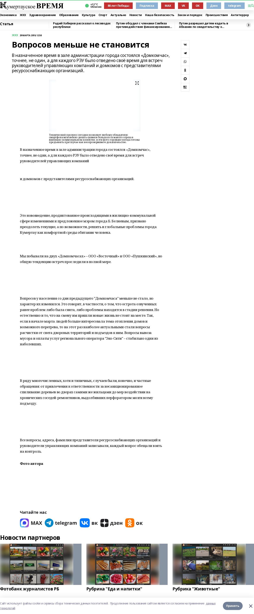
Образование (69, 15)
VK (183, 6)
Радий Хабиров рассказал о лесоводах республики (81, 25)
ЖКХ (23, 15)
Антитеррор (240, 15)
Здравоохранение (42, 15)
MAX (168, 6)
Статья (6, 24)
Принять (232, 606)
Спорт (103, 15)
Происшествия (217, 15)
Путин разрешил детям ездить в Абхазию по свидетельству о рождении (203, 25)
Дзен (213, 6)
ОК (198, 6)
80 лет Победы (118, 6)
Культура (88, 15)
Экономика (8, 15)
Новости (135, 15)
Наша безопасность (159, 15)
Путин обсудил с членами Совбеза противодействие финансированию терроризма (143, 25)
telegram (234, 6)
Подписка (147, 6)
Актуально (118, 15)
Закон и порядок (190, 15)
